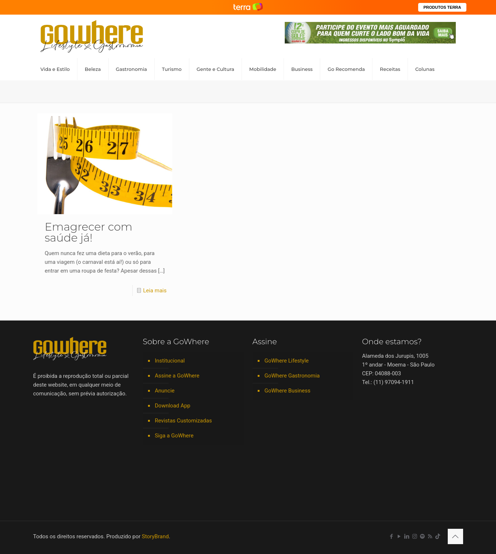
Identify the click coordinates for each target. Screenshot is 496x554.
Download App (172, 405)
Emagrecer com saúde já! (88, 232)
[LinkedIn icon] (407, 536)
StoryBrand (155, 536)
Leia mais (154, 290)
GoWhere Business (288, 390)
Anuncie (165, 390)
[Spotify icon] (422, 536)
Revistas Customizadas (183, 420)
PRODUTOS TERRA (442, 7)
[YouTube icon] (399, 536)
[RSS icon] (430, 536)
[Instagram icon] (414, 536)
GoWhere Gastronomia (292, 375)
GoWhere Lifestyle (287, 360)
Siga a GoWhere (174, 435)
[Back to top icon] (455, 536)
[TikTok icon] (437, 536)
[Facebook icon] (391, 536)
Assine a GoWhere (177, 375)
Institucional (170, 360)
